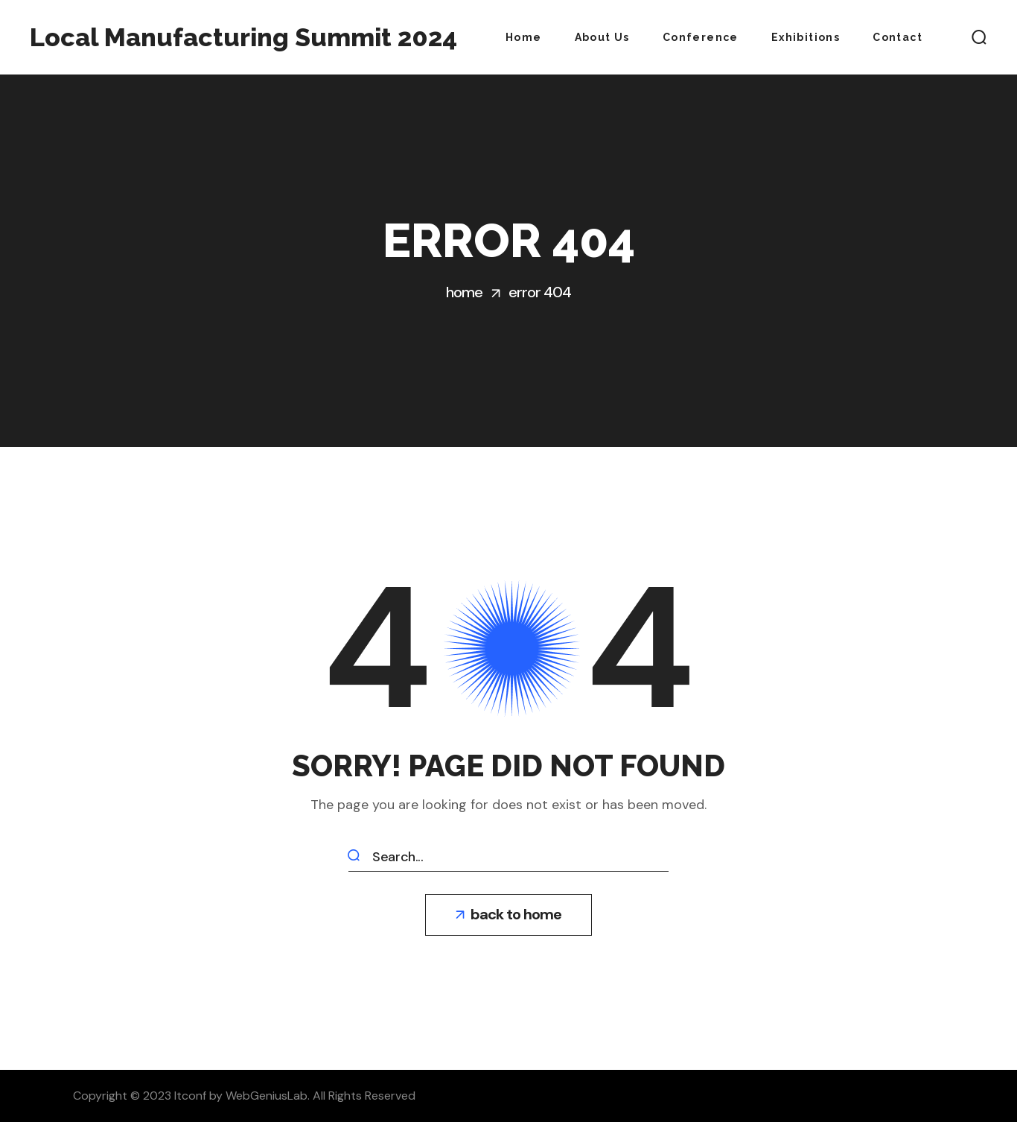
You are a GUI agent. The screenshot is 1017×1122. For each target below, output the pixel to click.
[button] (979, 37)
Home (464, 292)
